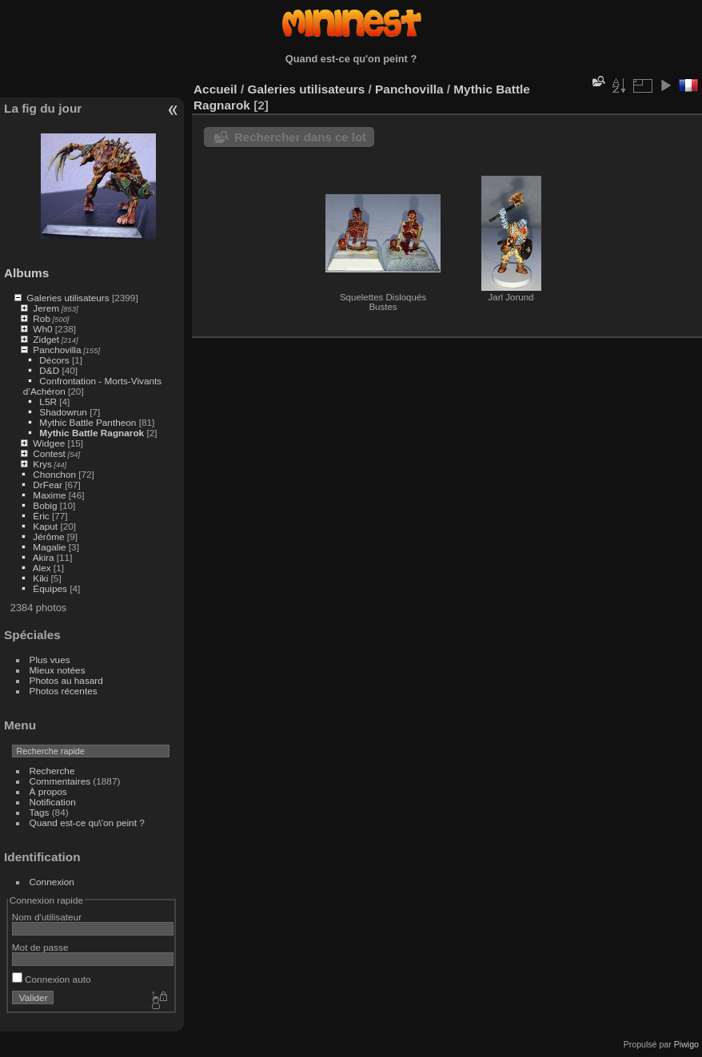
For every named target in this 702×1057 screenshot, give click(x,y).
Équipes (50, 588)
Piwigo (686, 1044)
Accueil (215, 89)
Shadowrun (64, 412)
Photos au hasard (66, 680)
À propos (48, 791)
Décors (55, 360)
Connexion (52, 881)
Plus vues (50, 659)
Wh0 (42, 329)
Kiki (40, 578)
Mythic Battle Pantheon (88, 422)
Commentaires (60, 781)
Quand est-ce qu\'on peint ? (87, 822)
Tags (40, 812)
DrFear (47, 484)
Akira (43, 557)
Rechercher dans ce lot (300, 137)
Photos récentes (64, 690)
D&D (49, 370)
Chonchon (54, 474)
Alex (42, 567)
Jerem (46, 308)
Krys (42, 464)
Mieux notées (58, 670)
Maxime (49, 495)
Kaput (45, 526)
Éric (41, 516)
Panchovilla (57, 349)
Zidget (46, 339)
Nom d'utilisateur (47, 917)
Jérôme (48, 536)
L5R (48, 401)
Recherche (52, 770)
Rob (41, 318)
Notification (53, 802)
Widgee (49, 443)
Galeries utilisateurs (67, 297)
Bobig (45, 505)
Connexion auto (51, 979)
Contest (49, 453)
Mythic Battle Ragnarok (91, 432)
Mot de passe (40, 947)
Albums (26, 273)
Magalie (49, 547)
